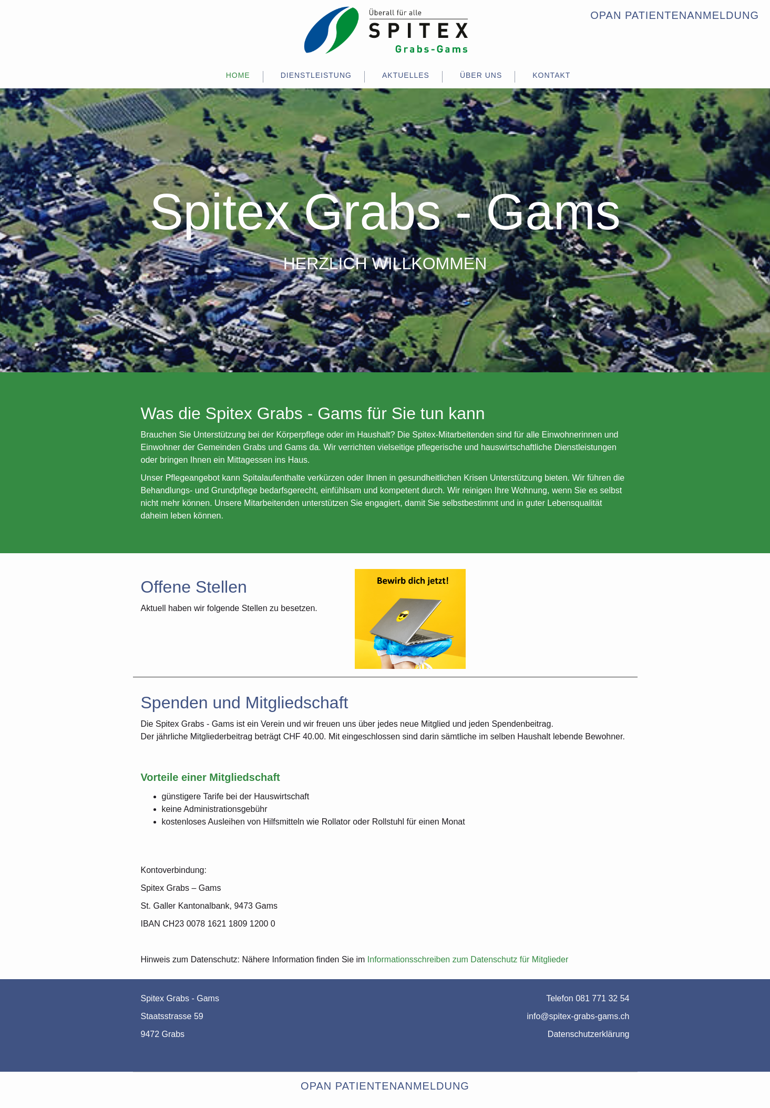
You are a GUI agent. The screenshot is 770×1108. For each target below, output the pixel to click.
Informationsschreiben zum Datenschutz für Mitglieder (467, 959)
